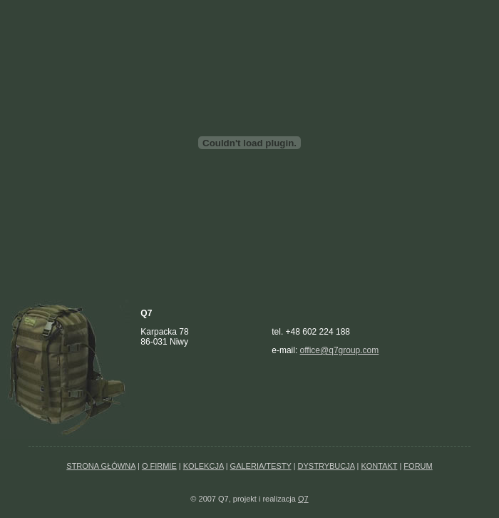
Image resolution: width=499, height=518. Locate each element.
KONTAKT (379, 466)
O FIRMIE (159, 466)
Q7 (303, 498)
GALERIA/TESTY (261, 466)
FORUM (417, 466)
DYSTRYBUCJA (326, 466)
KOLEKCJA (203, 466)
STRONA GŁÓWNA (100, 466)
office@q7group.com (339, 350)
